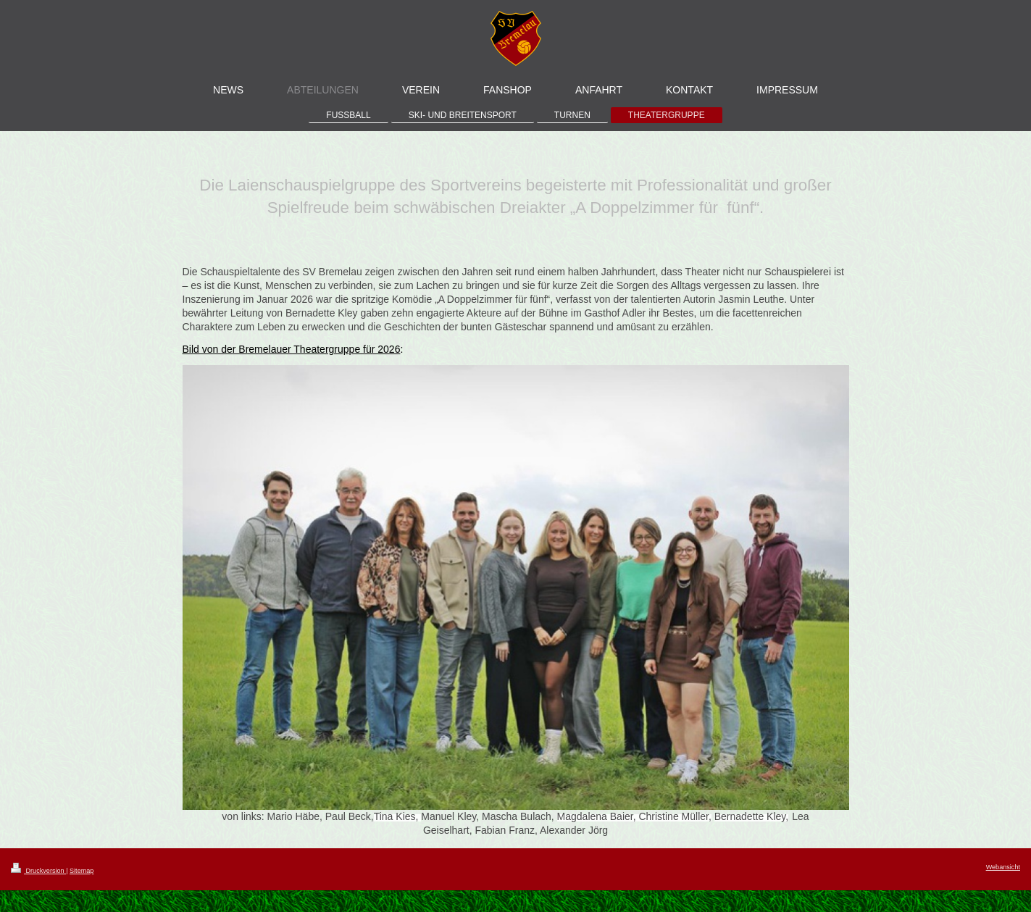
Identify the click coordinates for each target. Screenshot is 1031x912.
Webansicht (1003, 867)
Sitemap (81, 870)
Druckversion (38, 870)
